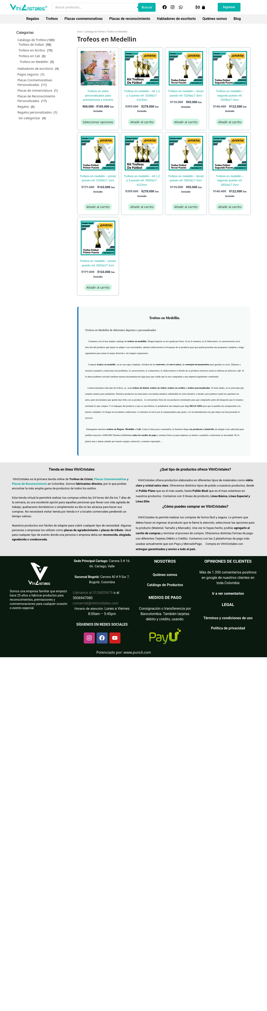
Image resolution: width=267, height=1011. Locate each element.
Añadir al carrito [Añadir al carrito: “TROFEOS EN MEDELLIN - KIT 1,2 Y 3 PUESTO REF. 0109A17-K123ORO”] (141, 122)
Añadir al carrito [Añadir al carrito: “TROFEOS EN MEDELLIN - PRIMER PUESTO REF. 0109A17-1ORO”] (98, 207)
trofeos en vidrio (158, 388)
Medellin (129, 429)
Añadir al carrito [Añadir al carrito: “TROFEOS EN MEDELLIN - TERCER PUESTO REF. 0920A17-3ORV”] (185, 207)
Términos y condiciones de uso (227, 618)
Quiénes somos (214, 19)
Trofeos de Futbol (31, 44)
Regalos (32, 19)
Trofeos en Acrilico (32, 50)
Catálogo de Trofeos (95, 31)
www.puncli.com (137, 652)
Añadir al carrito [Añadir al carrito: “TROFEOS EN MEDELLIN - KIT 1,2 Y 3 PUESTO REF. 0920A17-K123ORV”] (141, 207)
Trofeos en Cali (29, 56)
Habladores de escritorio (176, 19)
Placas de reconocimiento (129, 19)
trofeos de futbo (140, 388)
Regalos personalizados (34, 112)
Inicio (80, 31)
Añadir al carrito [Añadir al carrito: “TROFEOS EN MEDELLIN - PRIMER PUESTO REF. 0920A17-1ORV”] (98, 287)
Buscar (146, 7)
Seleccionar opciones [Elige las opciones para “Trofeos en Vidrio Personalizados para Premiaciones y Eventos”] (98, 122)
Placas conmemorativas (84, 19)
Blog (237, 19)
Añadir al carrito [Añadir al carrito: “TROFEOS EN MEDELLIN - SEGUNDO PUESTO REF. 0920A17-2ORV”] (229, 207)
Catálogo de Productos (165, 585)
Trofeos (52, 19)
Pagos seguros (28, 74)
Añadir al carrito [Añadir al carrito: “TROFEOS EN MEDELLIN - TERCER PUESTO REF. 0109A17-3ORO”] (185, 122)
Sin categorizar (29, 118)
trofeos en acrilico (176, 388)
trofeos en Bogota (115, 429)
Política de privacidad (228, 628)
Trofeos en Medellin (34, 62)
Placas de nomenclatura (34, 90)
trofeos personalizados (199, 388)
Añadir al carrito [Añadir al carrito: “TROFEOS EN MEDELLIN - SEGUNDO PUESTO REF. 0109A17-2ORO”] (229, 122)
